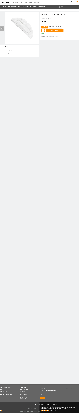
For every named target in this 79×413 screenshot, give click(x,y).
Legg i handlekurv (54, 30)
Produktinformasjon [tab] (5, 46)
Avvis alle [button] (47, 410)
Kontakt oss (30, 2)
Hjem (13, 2)
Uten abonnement (44, 26)
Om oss (26, 2)
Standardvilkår (30, 408)
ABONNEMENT (22, 391)
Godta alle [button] (43, 410)
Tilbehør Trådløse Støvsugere (39, 6)
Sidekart (35, 408)
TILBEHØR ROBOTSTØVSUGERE (5, 393)
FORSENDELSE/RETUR (24, 389)
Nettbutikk (17, 2)
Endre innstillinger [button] (53, 410)
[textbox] (69, 7)
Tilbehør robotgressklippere (14, 6)
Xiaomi (13, 9)
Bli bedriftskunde (36, 2)
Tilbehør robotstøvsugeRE (26, 6)
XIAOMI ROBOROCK (3, 391)
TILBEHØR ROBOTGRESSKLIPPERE (6, 394)
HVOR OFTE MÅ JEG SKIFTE (25, 393)
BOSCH (1, 389)
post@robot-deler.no (23, 398)
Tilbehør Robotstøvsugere (6, 9)
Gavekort (21, 2)
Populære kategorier (5, 387)
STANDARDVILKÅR (23, 394)
